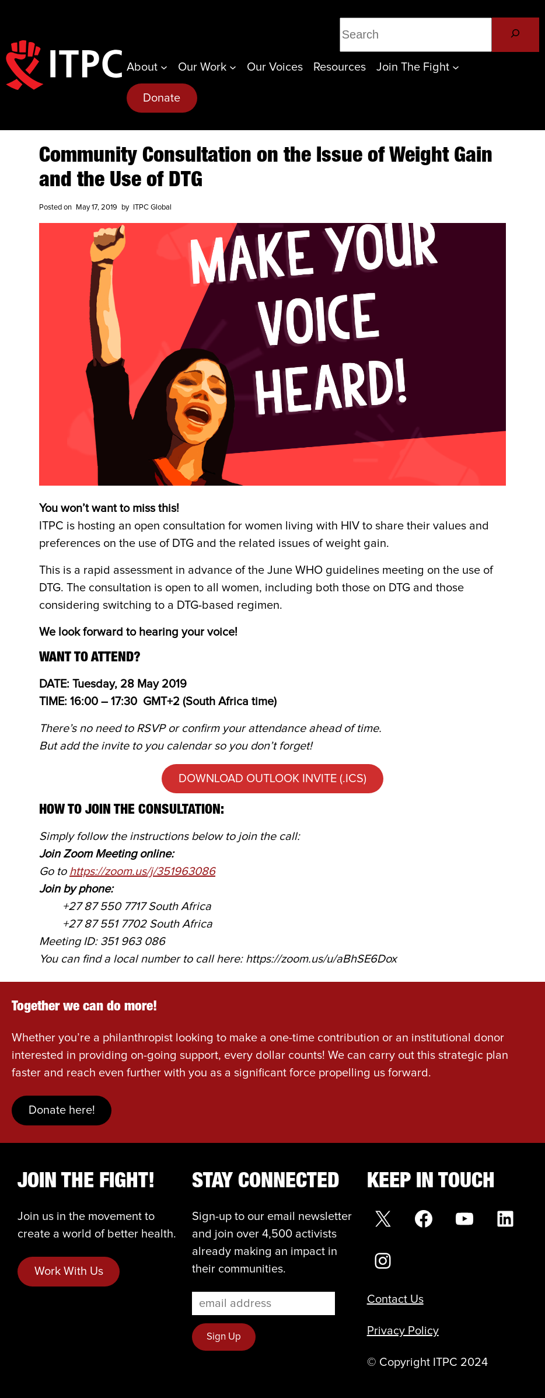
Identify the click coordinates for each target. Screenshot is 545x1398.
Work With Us (68, 1271)
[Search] (515, 35)
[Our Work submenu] (232, 67)
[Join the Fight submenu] (455, 67)
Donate (161, 98)
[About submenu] (163, 67)
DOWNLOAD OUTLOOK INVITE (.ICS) (272, 779)
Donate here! (62, 1110)
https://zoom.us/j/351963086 (142, 871)
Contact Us (395, 1299)
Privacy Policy (403, 1331)
